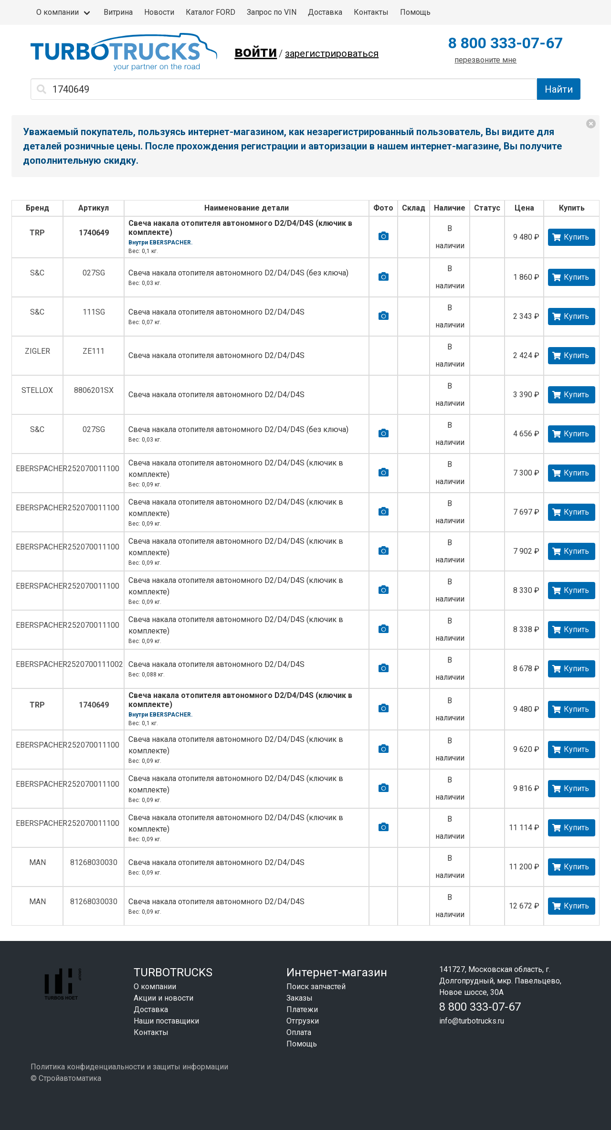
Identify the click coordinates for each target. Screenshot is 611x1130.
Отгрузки (302, 1020)
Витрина (118, 12)
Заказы (299, 998)
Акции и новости (163, 998)
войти (255, 51)
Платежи (302, 1009)
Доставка (325, 12)
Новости (159, 12)
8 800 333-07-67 (505, 43)
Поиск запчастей (316, 986)
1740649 (94, 232)
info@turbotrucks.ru (471, 1020)
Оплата (298, 1032)
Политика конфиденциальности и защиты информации (129, 1066)
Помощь (415, 12)
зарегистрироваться (332, 53)
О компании (57, 12)
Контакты (371, 12)
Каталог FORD (210, 12)
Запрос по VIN (271, 12)
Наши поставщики (166, 1020)
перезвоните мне (485, 59)
